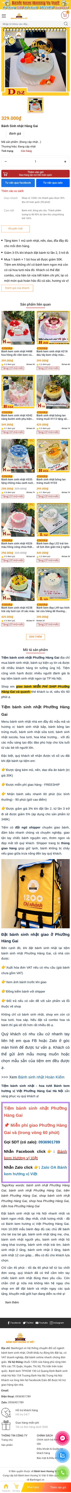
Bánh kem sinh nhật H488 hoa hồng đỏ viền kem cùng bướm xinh (18, 352)
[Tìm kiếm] (66, 24)
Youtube (42, 1322)
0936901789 (49, 1142)
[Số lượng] (35, 161)
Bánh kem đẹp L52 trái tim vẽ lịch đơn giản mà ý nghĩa (53, 544)
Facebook (14, 1322)
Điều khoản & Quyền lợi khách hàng (50, 1451)
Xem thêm (35, 636)
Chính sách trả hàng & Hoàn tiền (53, 1441)
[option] (35, 61)
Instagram (57, 1322)
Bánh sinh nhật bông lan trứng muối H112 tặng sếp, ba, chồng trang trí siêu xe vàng (53, 416)
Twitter (28, 1322)
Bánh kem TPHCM (20, 1371)
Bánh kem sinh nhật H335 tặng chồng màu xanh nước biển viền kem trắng (17, 480)
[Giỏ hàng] (65, 15)
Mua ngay (33, 1487)
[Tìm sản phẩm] (31, 24)
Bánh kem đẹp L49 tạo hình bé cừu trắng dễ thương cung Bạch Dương (53, 608)
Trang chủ (7, 1440)
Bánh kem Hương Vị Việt (32, 1475)
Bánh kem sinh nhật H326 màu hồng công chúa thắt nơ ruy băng (16, 544)
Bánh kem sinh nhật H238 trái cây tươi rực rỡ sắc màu (17, 608)
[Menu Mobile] (4, 15)
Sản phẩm (7, 1445)
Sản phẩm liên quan (35, 304)
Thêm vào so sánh (12, 191)
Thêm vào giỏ (35, 174)
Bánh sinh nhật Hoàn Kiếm (41, 1077)
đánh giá (15, 133)
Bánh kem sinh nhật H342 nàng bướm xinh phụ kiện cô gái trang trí (16, 416)
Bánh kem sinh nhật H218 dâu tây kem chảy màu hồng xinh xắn (52, 352)
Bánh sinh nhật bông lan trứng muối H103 (51, 480)
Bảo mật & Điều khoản (49, 1458)
